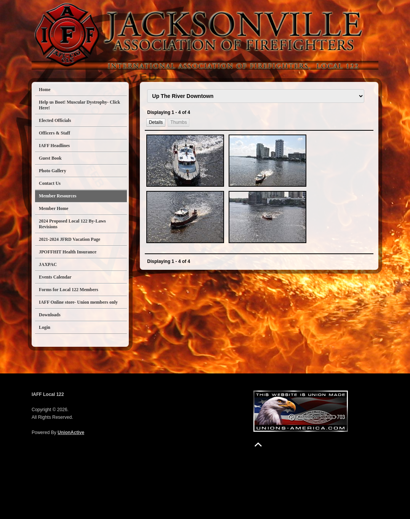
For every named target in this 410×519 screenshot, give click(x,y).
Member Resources (58, 196)
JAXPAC (48, 264)
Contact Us (50, 183)
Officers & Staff (54, 133)
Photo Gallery (52, 170)
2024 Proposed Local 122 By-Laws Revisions (72, 223)
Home (45, 89)
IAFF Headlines (54, 145)
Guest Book (50, 158)
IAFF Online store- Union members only (78, 302)
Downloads (50, 314)
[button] (155, 122)
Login (44, 327)
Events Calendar (55, 277)
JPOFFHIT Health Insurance (67, 252)
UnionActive (71, 432)
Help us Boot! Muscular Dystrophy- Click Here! (79, 105)
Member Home (53, 208)
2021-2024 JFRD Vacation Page (69, 239)
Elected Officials (55, 120)
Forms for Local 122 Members (68, 289)
